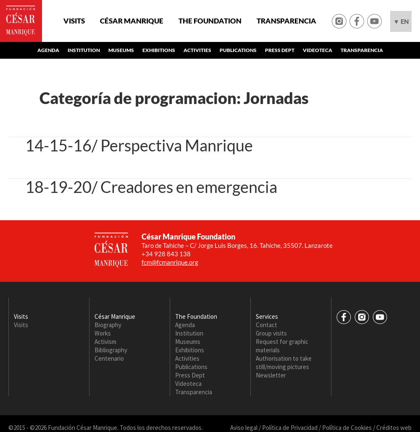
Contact (266, 325)
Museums (121, 50)
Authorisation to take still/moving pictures (284, 362)
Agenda (48, 50)
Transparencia (286, 21)
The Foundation (210, 21)
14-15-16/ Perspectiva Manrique (139, 145)
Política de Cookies (347, 428)
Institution (84, 50)
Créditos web (394, 428)
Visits (74, 21)
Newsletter (271, 375)
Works (102, 333)
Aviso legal (243, 428)
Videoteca (317, 50)
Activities (197, 50)
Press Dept (279, 50)
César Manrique (131, 21)
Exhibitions (158, 50)
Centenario (109, 358)
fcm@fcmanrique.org (170, 262)
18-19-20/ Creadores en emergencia (151, 186)
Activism (105, 342)
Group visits (271, 333)
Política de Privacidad (290, 428)
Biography (107, 325)
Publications (238, 50)
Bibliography (110, 350)
